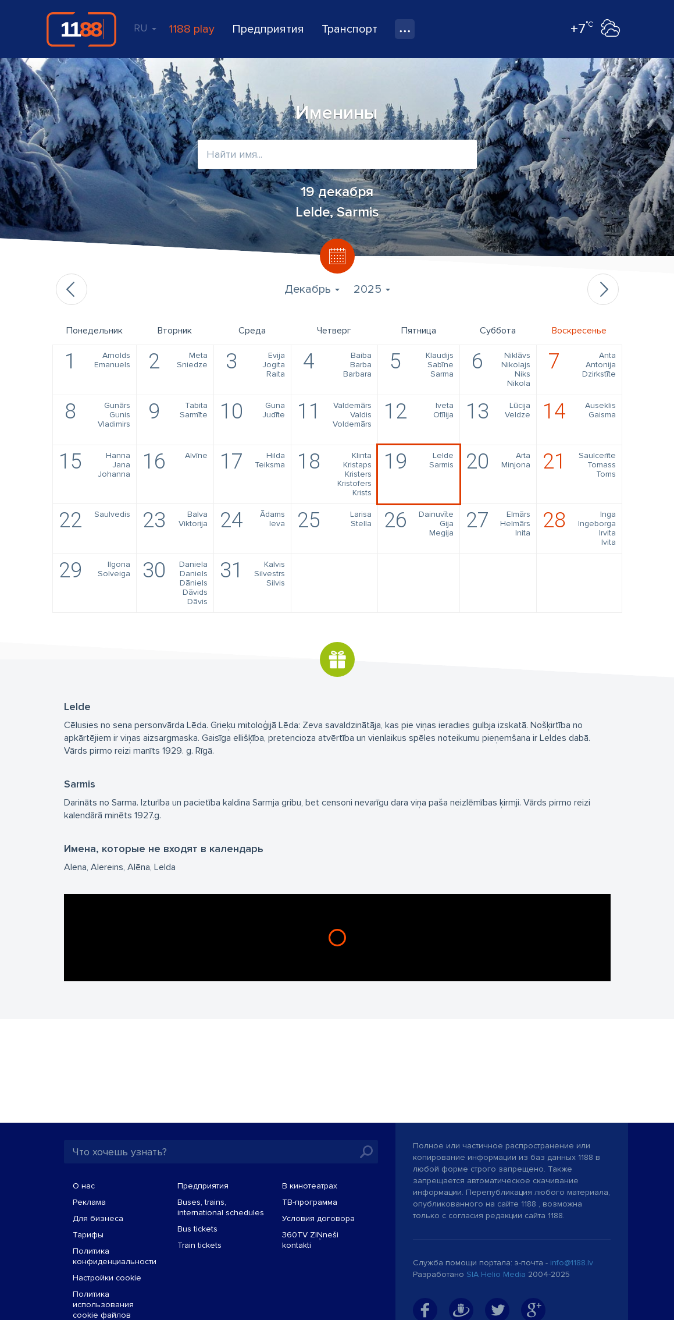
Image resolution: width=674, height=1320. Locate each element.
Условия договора (318, 1218)
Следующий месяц (603, 289)
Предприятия (268, 29)
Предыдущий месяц (71, 289)
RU (145, 28)
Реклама (89, 1202)
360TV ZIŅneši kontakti (310, 1240)
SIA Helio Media (496, 1274)
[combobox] (337, 154)
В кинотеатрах (309, 1186)
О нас (84, 1186)
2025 (372, 289)
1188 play (192, 29)
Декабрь (312, 289)
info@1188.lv (571, 1263)
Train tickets (199, 1245)
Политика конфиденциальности (114, 1256)
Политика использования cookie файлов (103, 1304)
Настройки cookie (107, 1278)
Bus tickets (197, 1229)
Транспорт (349, 29)
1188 (81, 29)
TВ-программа (309, 1202)
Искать (366, 1151)
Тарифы (88, 1235)
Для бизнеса (98, 1218)
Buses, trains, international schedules (220, 1207)
